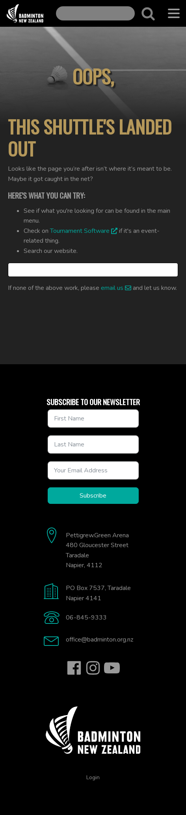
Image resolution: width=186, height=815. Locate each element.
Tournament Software (80, 231)
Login (93, 777)
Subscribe (93, 495)
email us (112, 288)
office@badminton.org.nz (99, 639)
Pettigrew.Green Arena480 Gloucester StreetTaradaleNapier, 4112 (97, 550)
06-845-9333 (86, 617)
